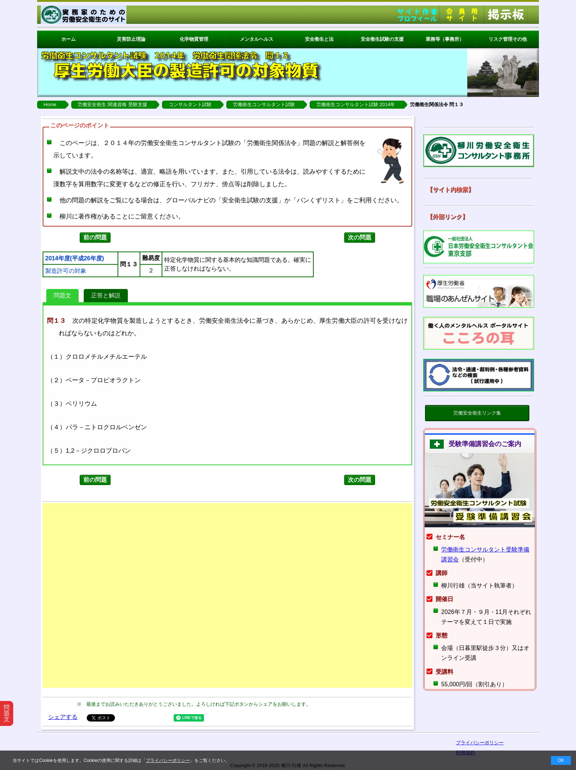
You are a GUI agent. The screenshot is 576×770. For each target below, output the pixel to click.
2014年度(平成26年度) (74, 258)
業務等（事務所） (445, 39)
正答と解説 (105, 295)
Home (50, 104)
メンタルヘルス (256, 39)
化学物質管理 (194, 39)
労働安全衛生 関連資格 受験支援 (112, 104)
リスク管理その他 (508, 39)
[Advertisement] (227, 595)
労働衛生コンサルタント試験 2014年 (355, 104)
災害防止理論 (131, 39)
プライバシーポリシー (168, 760)
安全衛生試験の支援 (382, 39)
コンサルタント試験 (190, 104)
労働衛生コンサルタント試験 (264, 104)
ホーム (68, 39)
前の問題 (95, 237)
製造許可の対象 (65, 271)
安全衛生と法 (319, 39)
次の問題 (359, 237)
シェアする (63, 717)
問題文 (62, 295)
